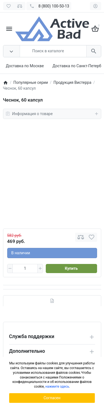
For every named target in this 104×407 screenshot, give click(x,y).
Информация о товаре (52, 113)
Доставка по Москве (25, 66)
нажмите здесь (57, 386)
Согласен (52, 398)
